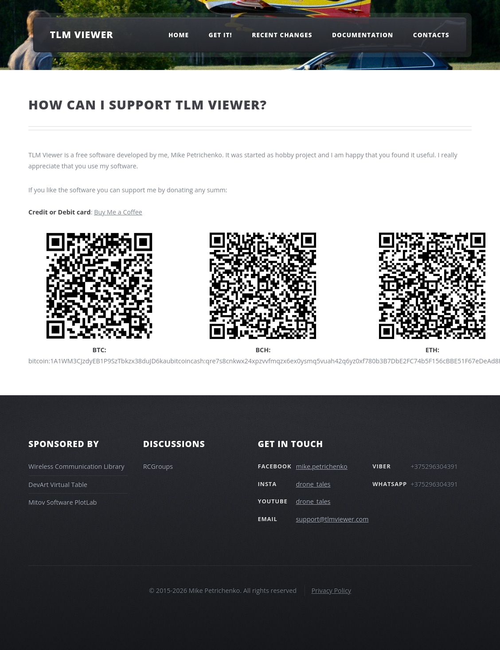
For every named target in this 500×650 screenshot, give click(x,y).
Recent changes (282, 34)
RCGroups (158, 466)
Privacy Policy (331, 590)
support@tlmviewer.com (332, 519)
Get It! (220, 34)
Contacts (431, 34)
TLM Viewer (81, 34)
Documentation (362, 34)
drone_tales (313, 484)
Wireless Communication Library (76, 466)
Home (178, 34)
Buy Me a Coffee (118, 212)
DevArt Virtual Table (57, 484)
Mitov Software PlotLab (62, 502)
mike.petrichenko (322, 466)
